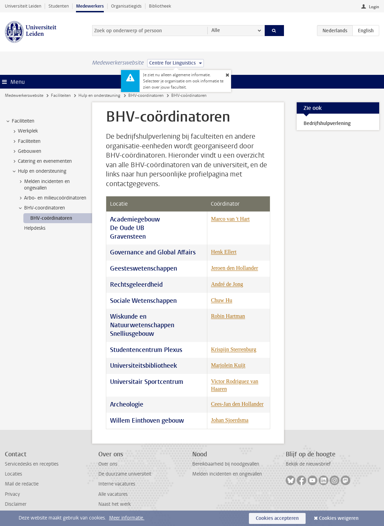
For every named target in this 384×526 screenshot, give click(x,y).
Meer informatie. (126, 518)
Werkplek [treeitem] (24, 131)
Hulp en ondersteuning (99, 95)
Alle (215, 30)
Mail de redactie (22, 484)
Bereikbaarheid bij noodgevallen (225, 464)
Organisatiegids (126, 6)
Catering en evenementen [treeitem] (41, 161)
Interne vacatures (116, 484)
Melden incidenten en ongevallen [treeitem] (44, 184)
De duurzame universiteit (124, 474)
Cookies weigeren (339, 518)
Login (374, 7)
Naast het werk (114, 504)
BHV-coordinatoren (146, 95)
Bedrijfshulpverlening (327, 123)
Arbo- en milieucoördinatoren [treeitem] (52, 198)
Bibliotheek (160, 6)
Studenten (58, 6)
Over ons (107, 464)
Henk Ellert (224, 252)
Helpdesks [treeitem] (34, 228)
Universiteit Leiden (23, 6)
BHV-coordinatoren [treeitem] (41, 208)
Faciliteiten (61, 95)
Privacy (12, 494)
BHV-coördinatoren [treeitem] (51, 218)
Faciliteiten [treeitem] (19, 121)
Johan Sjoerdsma (230, 420)
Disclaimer (15, 504)
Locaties (13, 474)
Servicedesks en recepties (31, 464)
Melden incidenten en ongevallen (227, 474)
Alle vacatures (113, 494)
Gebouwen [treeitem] (26, 151)
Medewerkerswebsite (24, 95)
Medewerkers (90, 6)
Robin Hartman (228, 316)
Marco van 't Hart (230, 219)
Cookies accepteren (277, 518)
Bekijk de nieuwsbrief (308, 464)
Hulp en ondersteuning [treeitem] (38, 171)
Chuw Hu (221, 300)
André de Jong (227, 284)
